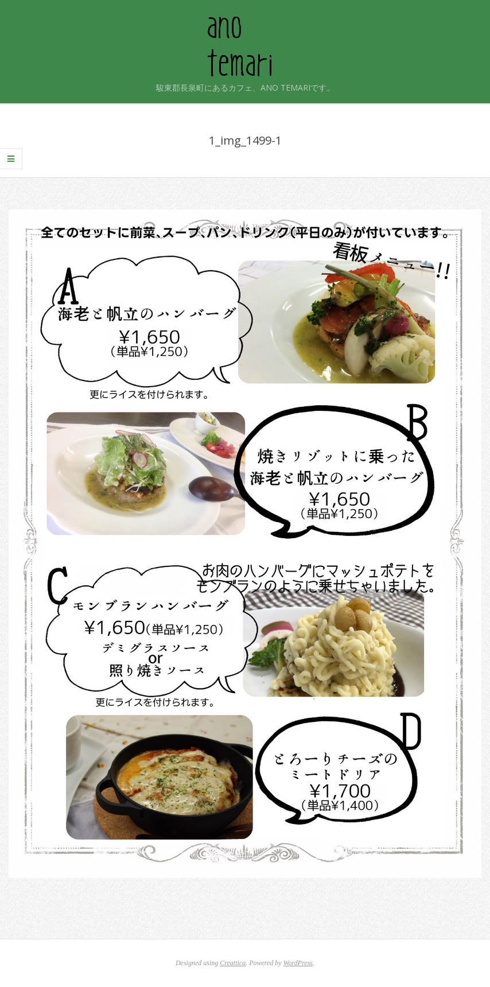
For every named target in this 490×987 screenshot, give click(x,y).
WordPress (298, 963)
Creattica (233, 963)
